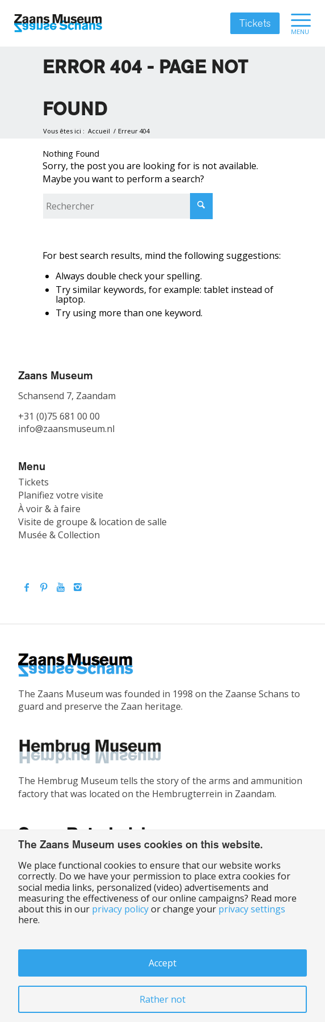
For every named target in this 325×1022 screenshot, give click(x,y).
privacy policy (120, 909)
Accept (162, 963)
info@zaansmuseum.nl (66, 428)
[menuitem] (295, 23)
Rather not (162, 999)
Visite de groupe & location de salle (92, 522)
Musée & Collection (59, 535)
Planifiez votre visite (60, 495)
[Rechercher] (128, 206)
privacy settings (251, 909)
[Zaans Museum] (58, 23)
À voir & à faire (49, 508)
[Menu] (295, 23)
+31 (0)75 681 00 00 (59, 416)
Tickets (255, 23)
